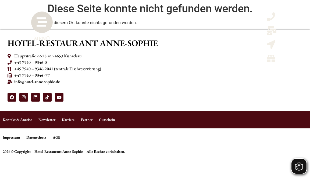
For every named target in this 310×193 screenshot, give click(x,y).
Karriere (68, 119)
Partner (86, 119)
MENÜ (42, 38)
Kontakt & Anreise (17, 119)
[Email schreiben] (271, 32)
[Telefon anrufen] (271, 18)
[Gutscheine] (271, 60)
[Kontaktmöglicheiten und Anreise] (271, 46)
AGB (56, 137)
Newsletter (46, 119)
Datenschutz (36, 137)
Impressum (11, 137)
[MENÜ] (42, 22)
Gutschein (107, 119)
